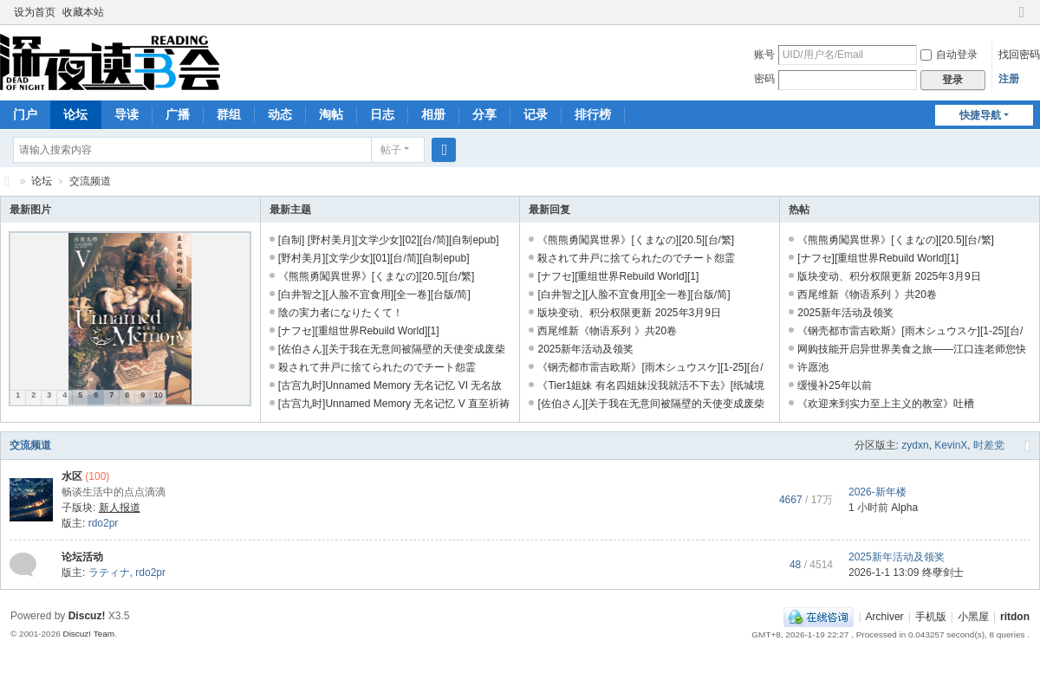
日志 (382, 114)
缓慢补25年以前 (834, 385)
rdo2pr (103, 523)
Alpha (904, 508)
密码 (764, 79)
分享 (484, 114)
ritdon (1015, 617)
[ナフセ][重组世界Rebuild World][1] (358, 331)
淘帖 (331, 114)
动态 (280, 114)
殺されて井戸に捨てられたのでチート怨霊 (377, 367)
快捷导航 (980, 115)
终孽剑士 (943, 572)
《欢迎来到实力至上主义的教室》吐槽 (885, 404)
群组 (229, 114)
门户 (25, 114)
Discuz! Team (88, 633)
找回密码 (1019, 55)
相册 (433, 114)
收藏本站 (83, 12)
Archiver (885, 617)
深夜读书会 (7, 181)
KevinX (950, 445)
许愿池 (813, 367)
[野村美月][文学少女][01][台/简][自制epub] (374, 258)
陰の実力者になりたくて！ (340, 313)
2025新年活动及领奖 (585, 349)
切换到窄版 (1022, 19)
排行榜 (593, 114)
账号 (764, 55)
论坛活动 (82, 557)
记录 (535, 114)
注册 (1008, 79)
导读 (126, 114)
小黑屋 (973, 617)
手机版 (930, 617)
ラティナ (109, 572)
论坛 (75, 114)
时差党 (988, 445)
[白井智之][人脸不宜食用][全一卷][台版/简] (374, 294)
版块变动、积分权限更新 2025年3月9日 (628, 313)
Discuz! (87, 616)
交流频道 (30, 445)
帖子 (390, 150)
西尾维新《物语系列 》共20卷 (607, 331)
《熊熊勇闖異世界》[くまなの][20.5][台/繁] (376, 276)
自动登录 (949, 55)
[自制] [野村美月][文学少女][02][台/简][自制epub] (388, 240)
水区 (72, 476)
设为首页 (34, 12)
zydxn (914, 445)
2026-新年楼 (877, 492)
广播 (178, 114)
